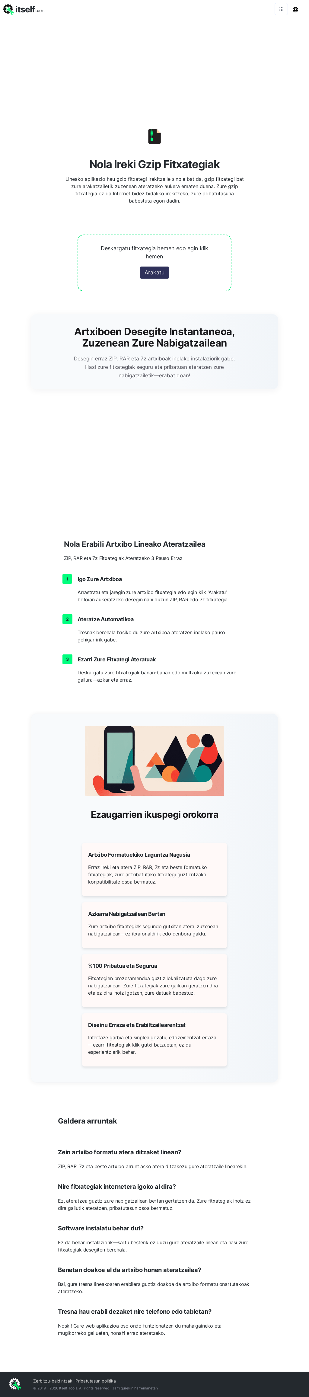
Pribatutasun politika (95, 1380)
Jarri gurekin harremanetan (135, 1388)
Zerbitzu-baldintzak (52, 1380)
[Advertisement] (154, 63)
